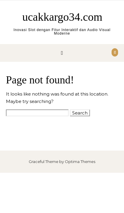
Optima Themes (80, 161)
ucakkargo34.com (62, 17)
